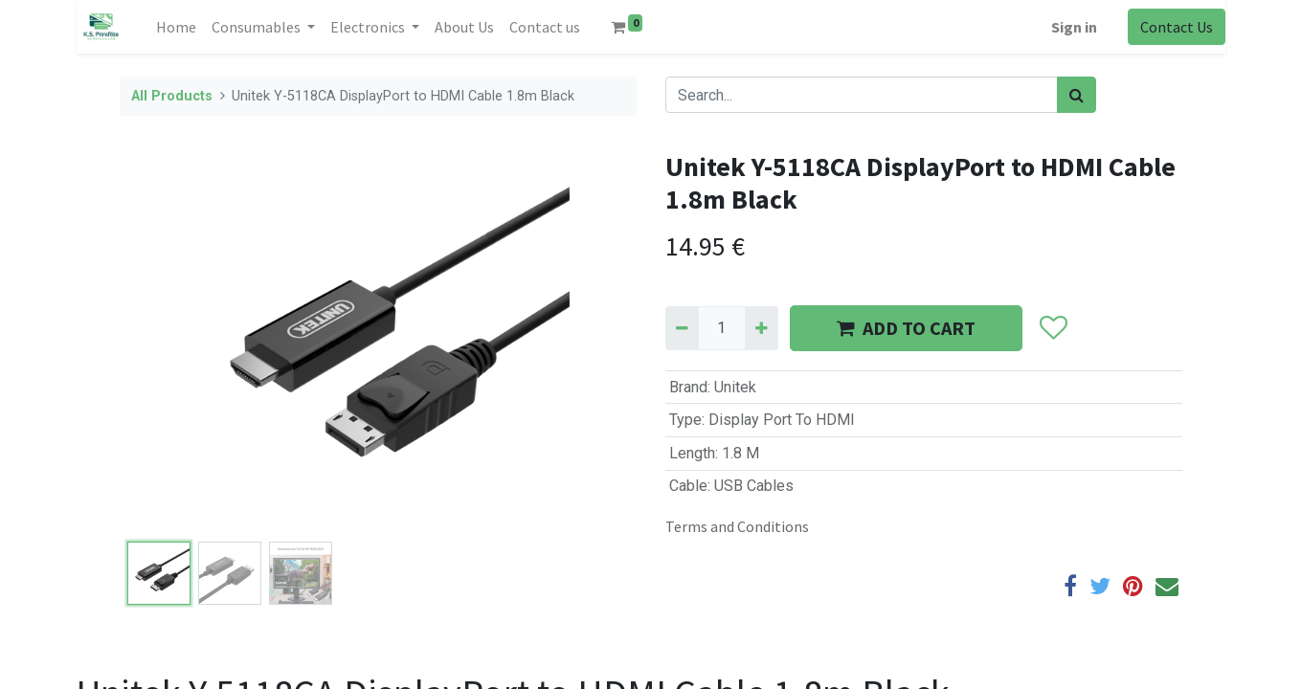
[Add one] (761, 328)
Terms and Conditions (737, 526)
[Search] (1076, 95)
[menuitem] (176, 27)
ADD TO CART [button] (906, 328)
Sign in (1074, 26)
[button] (1053, 328)
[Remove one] (682, 328)
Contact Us (1176, 26)
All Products (172, 96)
